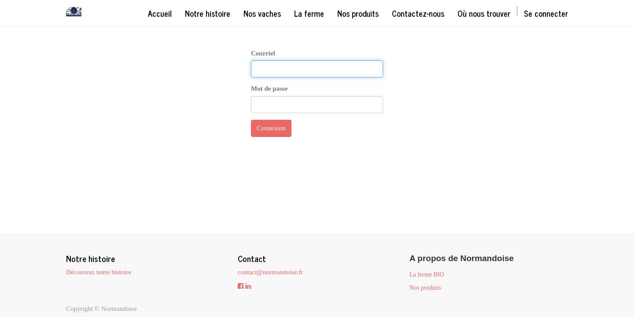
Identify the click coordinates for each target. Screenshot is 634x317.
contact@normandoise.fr (270, 272)
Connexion (271, 128)
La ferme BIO (426, 274)
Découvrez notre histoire (98, 272)
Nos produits (425, 287)
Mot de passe (269, 88)
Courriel (263, 53)
